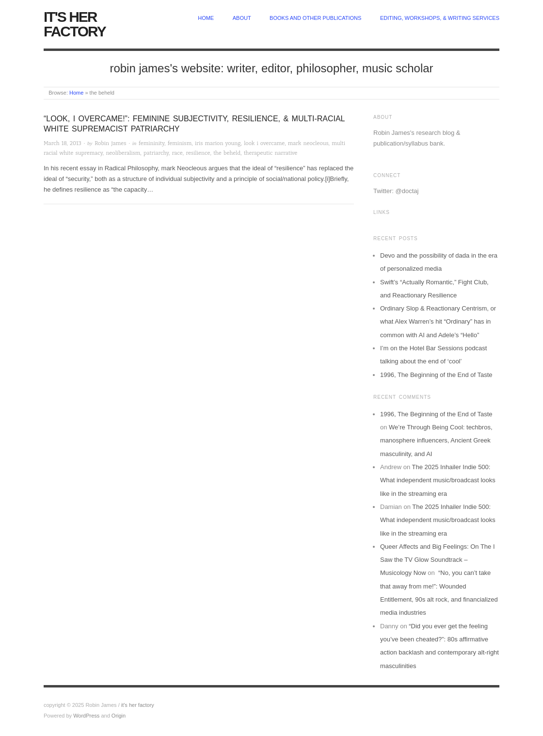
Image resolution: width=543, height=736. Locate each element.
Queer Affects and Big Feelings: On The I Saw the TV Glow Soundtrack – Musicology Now (437, 560)
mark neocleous (308, 143)
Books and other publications (315, 18)
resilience (198, 153)
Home (76, 93)
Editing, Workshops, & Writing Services (439, 18)
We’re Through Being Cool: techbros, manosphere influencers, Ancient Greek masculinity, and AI (436, 441)
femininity (151, 143)
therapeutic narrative (271, 153)
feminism (180, 143)
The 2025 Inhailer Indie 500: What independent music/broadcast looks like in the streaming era (437, 480)
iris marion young (218, 143)
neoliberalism (123, 153)
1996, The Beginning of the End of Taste (436, 374)
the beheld (226, 153)
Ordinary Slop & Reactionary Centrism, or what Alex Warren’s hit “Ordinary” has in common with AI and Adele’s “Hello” (438, 322)
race (177, 153)
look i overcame (264, 143)
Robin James (110, 143)
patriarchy (156, 153)
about (242, 18)
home (206, 18)
